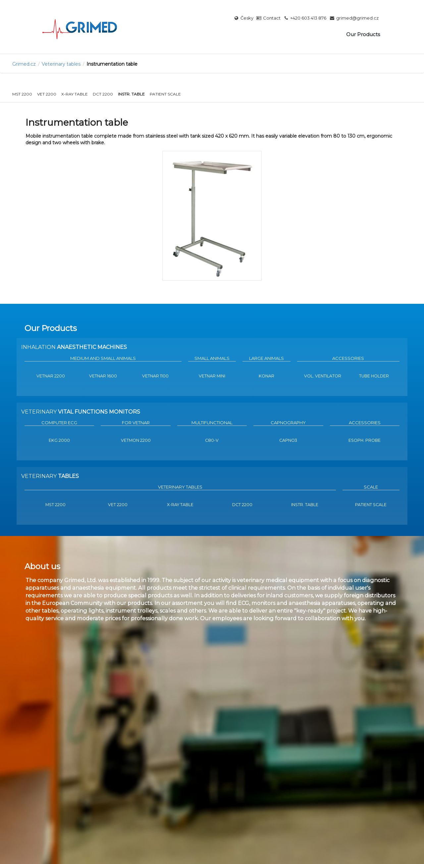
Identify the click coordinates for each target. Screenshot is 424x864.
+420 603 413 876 (305, 18)
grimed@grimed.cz (354, 18)
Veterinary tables (61, 64)
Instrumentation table (111, 64)
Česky (243, 18)
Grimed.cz (24, 64)
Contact (268, 18)
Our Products (363, 34)
